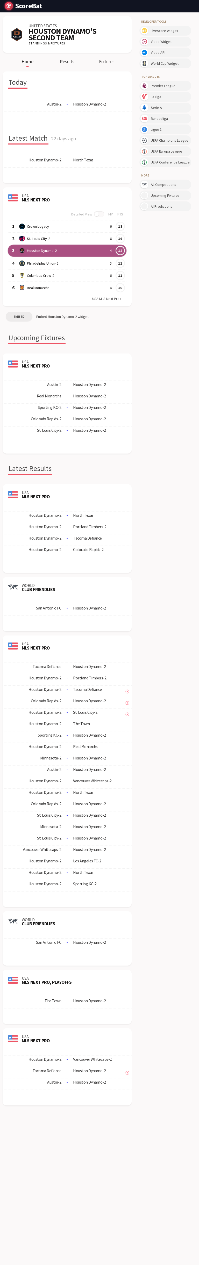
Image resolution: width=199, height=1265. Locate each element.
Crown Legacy (38, 226)
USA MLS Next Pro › (106, 298)
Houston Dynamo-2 (41, 250)
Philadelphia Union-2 (42, 263)
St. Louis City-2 (38, 238)
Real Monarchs (38, 287)
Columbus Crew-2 (40, 275)
